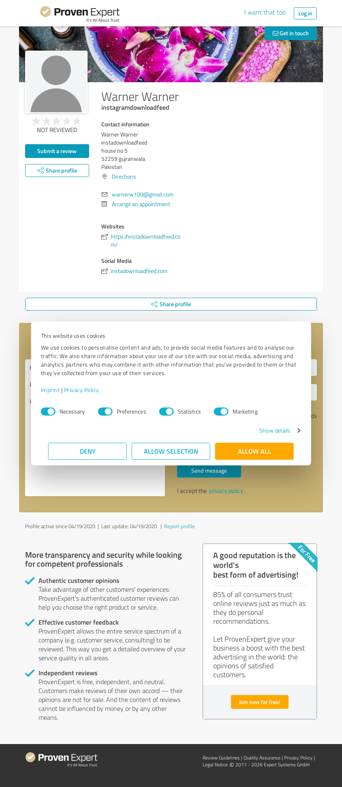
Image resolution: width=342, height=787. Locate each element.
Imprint (57, 390)
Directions (124, 176)
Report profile (179, 526)
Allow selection (171, 451)
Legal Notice (215, 764)
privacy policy (226, 490)
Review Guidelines (221, 757)
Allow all (254, 451)
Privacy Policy (89, 390)
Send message (209, 470)
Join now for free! (259, 702)
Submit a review (57, 151)
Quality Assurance (262, 757)
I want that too (265, 12)
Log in (305, 13)
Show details (267, 430)
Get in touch (291, 33)
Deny (88, 451)
